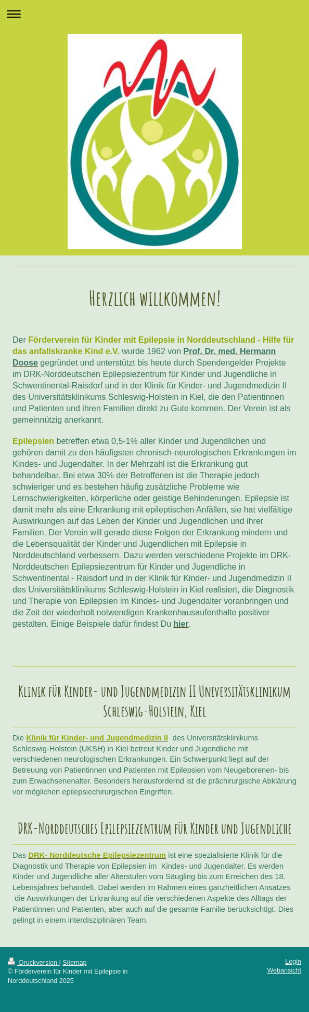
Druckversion (33, 962)
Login (293, 961)
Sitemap (74, 962)
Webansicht (284, 970)
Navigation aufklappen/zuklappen (154, 14)
